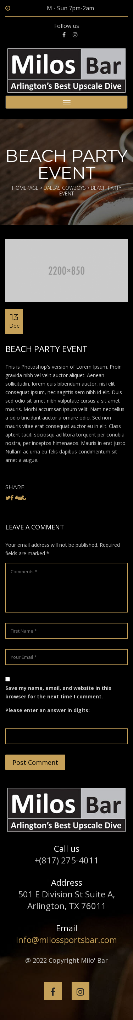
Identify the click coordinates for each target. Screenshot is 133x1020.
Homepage (25, 187)
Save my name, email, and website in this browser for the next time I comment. (58, 692)
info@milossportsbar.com (66, 939)
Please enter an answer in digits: (47, 710)
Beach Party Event (46, 348)
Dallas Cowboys (65, 187)
